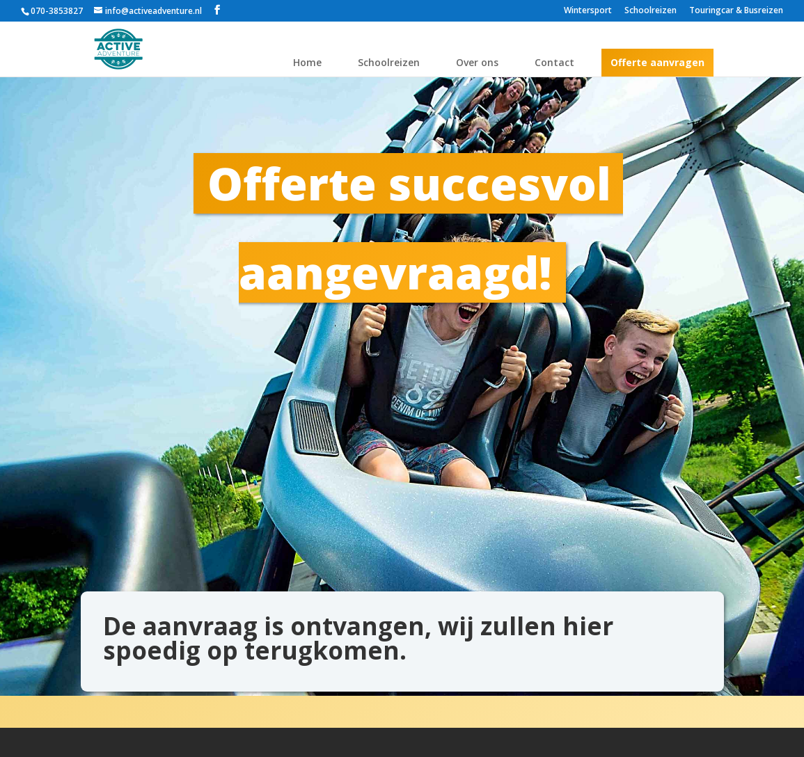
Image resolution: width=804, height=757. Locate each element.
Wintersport (588, 11)
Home (307, 62)
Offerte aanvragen (657, 62)
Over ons (477, 62)
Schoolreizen (650, 11)
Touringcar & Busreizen (736, 11)
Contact (554, 62)
